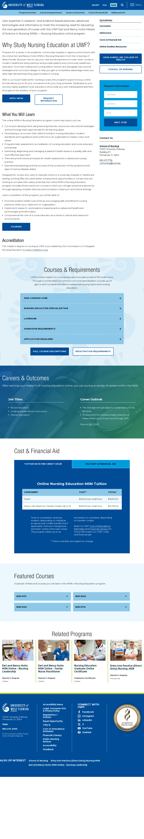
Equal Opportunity (53, 783)
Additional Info (118, 75)
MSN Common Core (36, 360)
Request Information (49, 161)
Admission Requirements (39, 391)
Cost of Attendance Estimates (54, 792)
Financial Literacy (99, 591)
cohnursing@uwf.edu (110, 225)
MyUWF (95, 5)
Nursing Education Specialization (46, 370)
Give (105, 5)
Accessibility (49, 807)
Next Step (120, 184)
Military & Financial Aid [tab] (101, 526)
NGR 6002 (80, 658)
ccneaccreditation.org (35, 312)
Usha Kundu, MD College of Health (120, 120)
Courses (16, 289)
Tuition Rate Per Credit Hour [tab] (43, 526)
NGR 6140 (21, 669)
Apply (113, 5)
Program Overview (27, 75)
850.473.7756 (106, 222)
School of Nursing (120, 131)
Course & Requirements (51, 75)
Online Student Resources (113, 108)
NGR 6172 (21, 658)
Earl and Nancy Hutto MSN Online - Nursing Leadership (15, 730)
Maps (5, 786)
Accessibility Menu (53, 766)
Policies (47, 779)
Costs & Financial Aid (98, 75)
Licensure (30, 380)
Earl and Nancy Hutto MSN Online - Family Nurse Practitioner (51, 730)
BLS (91, 486)
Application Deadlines (38, 401)
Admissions (106, 95)
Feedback (48, 811)
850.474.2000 (9, 791)
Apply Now (123, 59)
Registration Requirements (93, 413)
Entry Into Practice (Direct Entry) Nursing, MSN (126, 729)
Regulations (49, 777)
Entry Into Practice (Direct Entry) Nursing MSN (75, 822)
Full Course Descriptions (49, 413)
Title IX (46, 787)
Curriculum (105, 88)
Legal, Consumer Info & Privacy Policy (54, 771)
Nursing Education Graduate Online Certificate (85, 730)
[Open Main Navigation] (136, 5)
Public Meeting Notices (51, 802)
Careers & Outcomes (75, 75)
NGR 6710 (80, 669)
